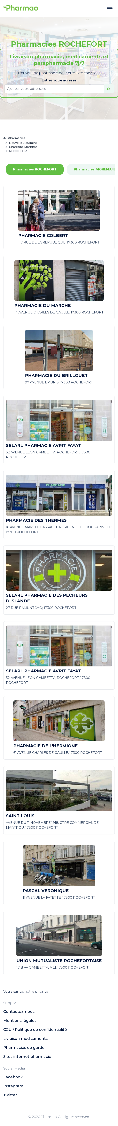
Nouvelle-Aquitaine (23, 143)
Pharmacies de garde (24, 1047)
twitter (10, 1095)
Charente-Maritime (23, 147)
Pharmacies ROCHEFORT (35, 169)
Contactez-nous (18, 1011)
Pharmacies (14, 138)
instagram (13, 1086)
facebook (13, 1077)
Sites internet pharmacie (27, 1056)
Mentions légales (19, 1020)
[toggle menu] (110, 8)
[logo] (20, 8)
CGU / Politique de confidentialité (35, 1029)
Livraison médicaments (25, 1038)
